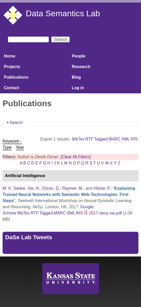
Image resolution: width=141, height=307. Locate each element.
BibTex (78, 139)
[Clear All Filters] (75, 157)
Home (9, 56)
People (78, 56)
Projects (12, 66)
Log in (78, 88)
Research (81, 66)
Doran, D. (51, 188)
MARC (115, 139)
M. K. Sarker (14, 188)
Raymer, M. (72, 188)
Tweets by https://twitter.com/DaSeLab (40, 248)
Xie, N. (34, 188)
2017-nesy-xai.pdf (105, 213)
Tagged (101, 139)
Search (16, 122)
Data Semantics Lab (63, 13)
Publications (16, 77)
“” (69, 194)
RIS (134, 139)
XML (125, 139)
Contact (11, 88)
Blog (76, 77)
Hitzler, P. (102, 188)
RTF (89, 139)
